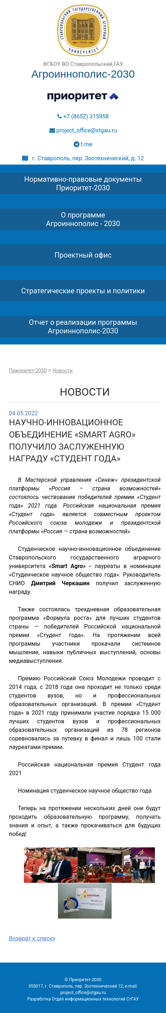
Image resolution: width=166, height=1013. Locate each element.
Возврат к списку (32, 938)
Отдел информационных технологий (89, 999)
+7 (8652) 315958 (83, 116)
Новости (63, 370)
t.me (83, 144)
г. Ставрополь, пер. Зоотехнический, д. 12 (83, 158)
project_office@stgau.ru (83, 130)
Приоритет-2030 (28, 370)
